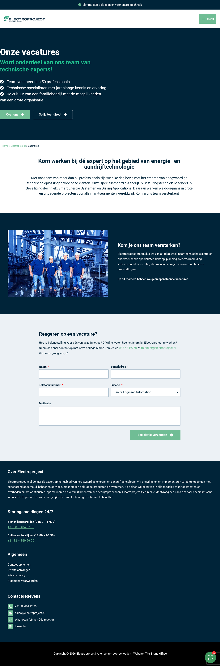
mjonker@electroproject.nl (156, 350)
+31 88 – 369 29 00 (20, 542)
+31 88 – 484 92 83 (20, 529)
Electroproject (18, 148)
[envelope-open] (110, 614)
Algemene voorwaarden (23, 581)
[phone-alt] (110, 607)
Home (5, 148)
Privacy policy (16, 576)
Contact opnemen (19, 566)
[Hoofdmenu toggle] (208, 20)
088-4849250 (127, 350)
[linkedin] (110, 627)
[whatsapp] (110, 620)
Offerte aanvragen (19, 571)
